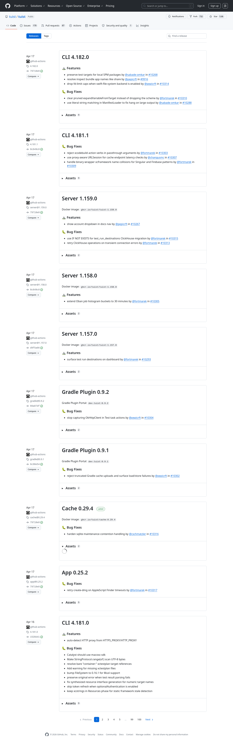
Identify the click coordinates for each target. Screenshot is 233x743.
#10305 (154, 301)
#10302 (175, 476)
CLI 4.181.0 (75, 622)
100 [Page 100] (139, 719)
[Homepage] (7, 6)
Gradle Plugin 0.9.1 (85, 450)
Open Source (75, 6)
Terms (73, 734)
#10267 (135, 224)
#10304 (148, 417)
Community (111, 734)
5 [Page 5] (119, 719)
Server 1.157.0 (79, 333)
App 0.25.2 (75, 572)
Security (91, 734)
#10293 (146, 359)
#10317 (152, 590)
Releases (34, 35)
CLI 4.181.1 (75, 135)
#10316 (154, 534)
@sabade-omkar (135, 74)
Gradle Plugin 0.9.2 (85, 391)
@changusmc (156, 157)
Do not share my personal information (170, 734)
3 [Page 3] (108, 719)
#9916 (144, 79)
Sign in (201, 5)
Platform (21, 6)
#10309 (71, 166)
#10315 (173, 238)
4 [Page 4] (114, 719)
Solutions (38, 6)
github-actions (37, 61)
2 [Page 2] (102, 719)
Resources (55, 6)
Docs (121, 734)
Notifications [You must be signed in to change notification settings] (176, 16)
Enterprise (95, 6)
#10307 (172, 157)
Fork (196, 16)
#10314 (164, 84)
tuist (12, 16)
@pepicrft (131, 79)
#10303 (163, 153)
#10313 (165, 243)
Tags (46, 35)
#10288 (187, 102)
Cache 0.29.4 (77, 508)
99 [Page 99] (132, 719)
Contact (129, 734)
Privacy (82, 734)
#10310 (182, 98)
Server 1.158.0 (79, 275)
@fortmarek (167, 98)
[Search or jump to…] (167, 5)
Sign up (215, 5)
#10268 (153, 74)
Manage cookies (143, 734)
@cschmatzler (137, 534)
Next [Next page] (147, 719)
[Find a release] (187, 36)
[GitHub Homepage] (47, 734)
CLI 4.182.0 (75, 56)
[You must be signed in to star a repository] (217, 16)
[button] (133, 115)
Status (100, 734)
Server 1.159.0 (79, 198)
